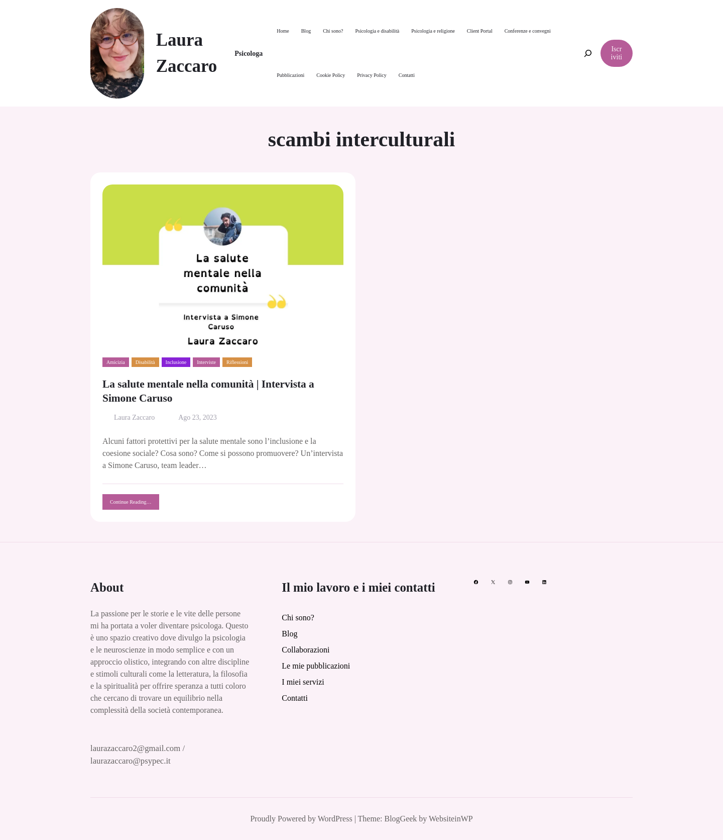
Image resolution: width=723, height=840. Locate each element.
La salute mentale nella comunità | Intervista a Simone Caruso (208, 391)
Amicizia (115, 362)
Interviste (206, 362)
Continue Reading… (134, 504)
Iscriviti (617, 53)
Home (283, 31)
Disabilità (145, 362)
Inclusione (176, 362)
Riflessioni (237, 362)
